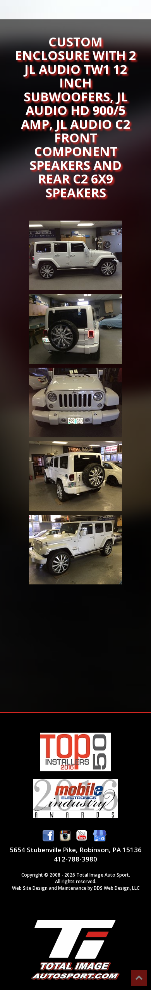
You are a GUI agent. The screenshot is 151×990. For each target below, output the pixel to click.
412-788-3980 (75, 859)
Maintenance (72, 888)
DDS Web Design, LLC (116, 888)
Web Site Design (30, 888)
